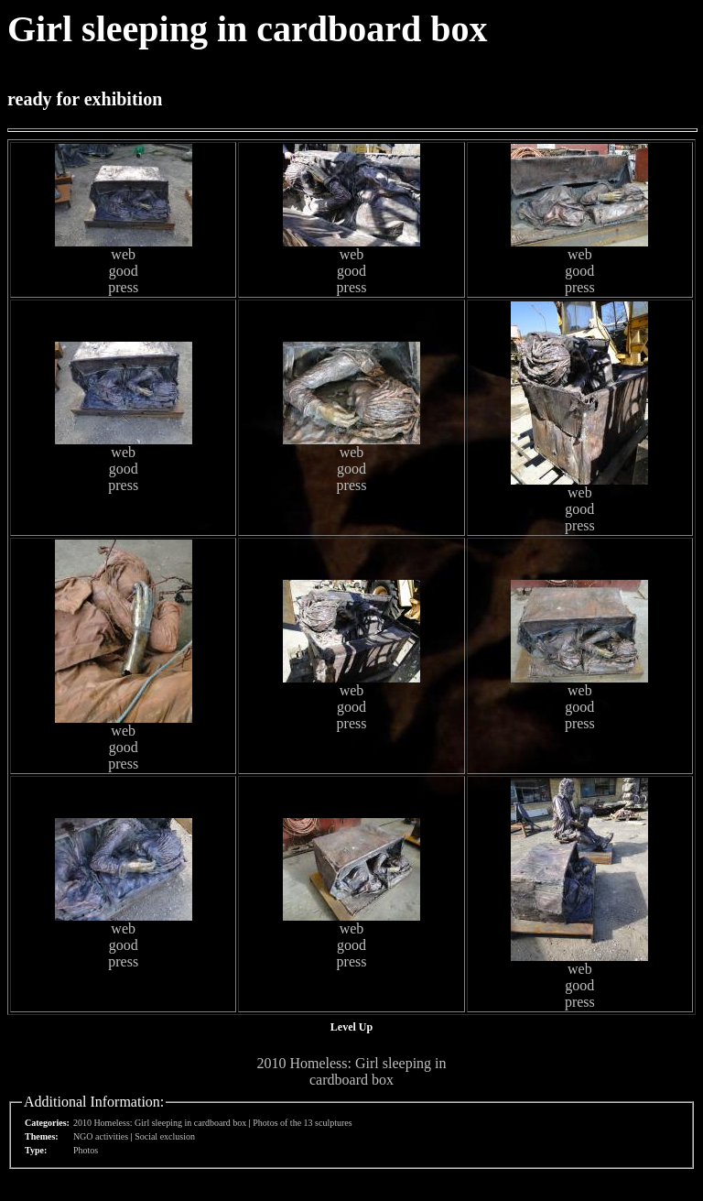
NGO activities (100, 1136)
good (123, 270)
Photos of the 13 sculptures (302, 1123)
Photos (85, 1150)
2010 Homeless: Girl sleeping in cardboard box (351, 1071)
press (123, 287)
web (123, 254)
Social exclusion (165, 1136)
